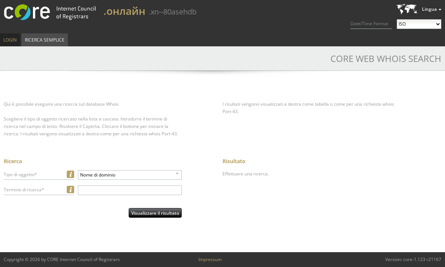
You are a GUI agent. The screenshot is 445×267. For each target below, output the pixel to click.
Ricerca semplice (45, 40)
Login (10, 40)
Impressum (210, 259)
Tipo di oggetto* (20, 174)
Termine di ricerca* (24, 190)
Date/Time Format (369, 23)
